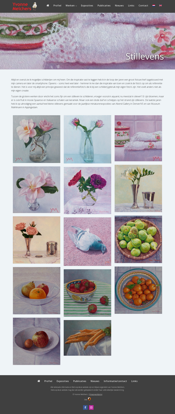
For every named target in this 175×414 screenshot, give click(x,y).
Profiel (57, 5)
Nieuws (119, 5)
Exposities (87, 5)
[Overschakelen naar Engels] (160, 6)
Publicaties (104, 5)
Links (131, 5)
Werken (70, 5)
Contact (143, 5)
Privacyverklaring (95, 394)
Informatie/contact (115, 381)
